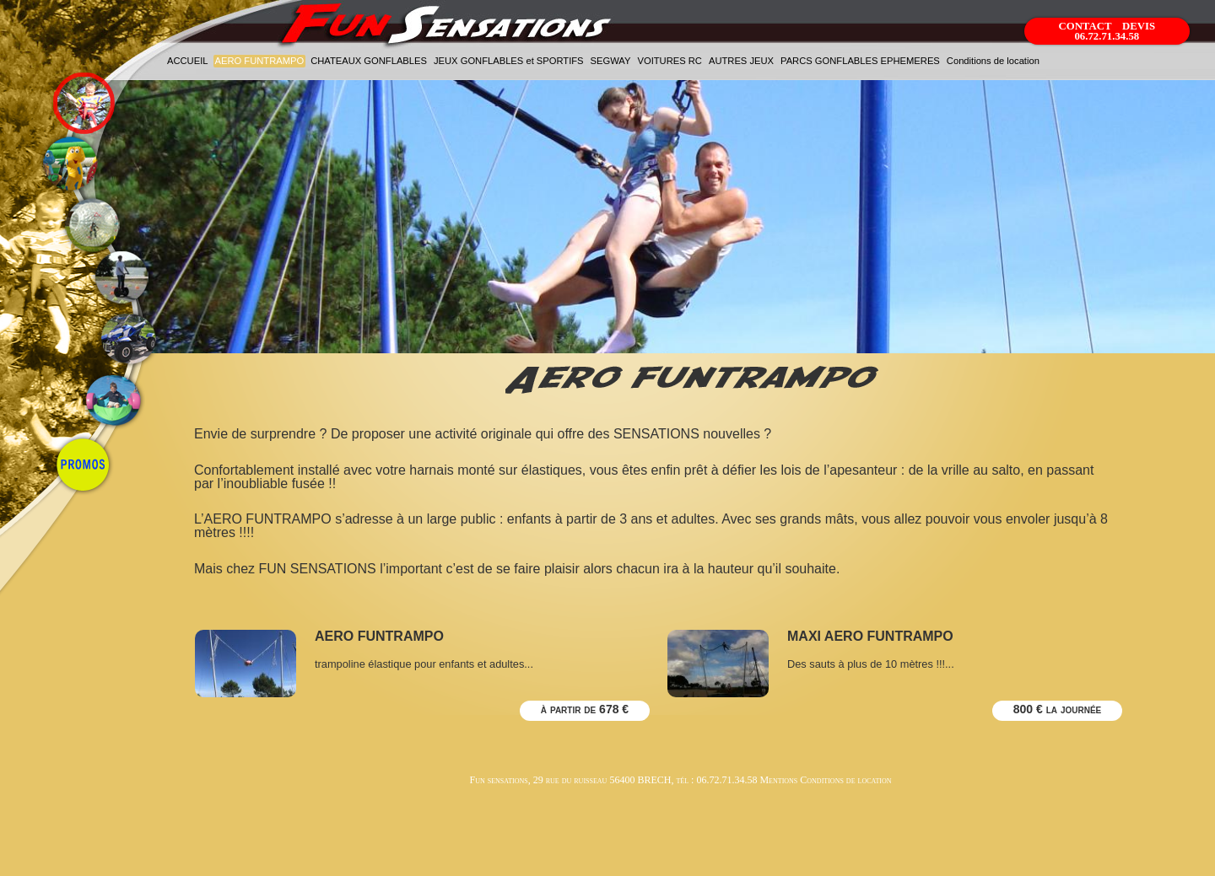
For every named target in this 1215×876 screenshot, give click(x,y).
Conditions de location (993, 61)
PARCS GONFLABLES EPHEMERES (860, 61)
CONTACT (1086, 26)
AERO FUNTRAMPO (260, 61)
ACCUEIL (187, 61)
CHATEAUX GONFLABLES (368, 61)
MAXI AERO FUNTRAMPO (870, 636)
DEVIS (1138, 26)
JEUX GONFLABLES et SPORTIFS (509, 61)
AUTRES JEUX (741, 61)
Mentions (778, 780)
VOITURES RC (669, 61)
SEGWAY (611, 61)
